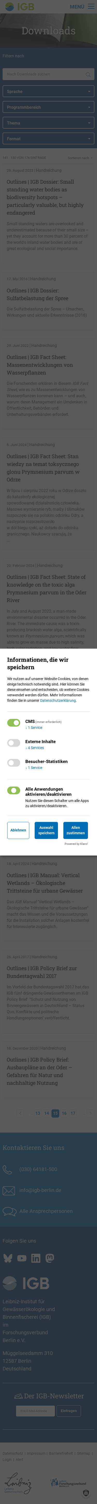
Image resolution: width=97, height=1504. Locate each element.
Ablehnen (18, 830)
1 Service (33, 727)
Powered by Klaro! (76, 844)
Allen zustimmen (75, 830)
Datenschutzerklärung (58, 700)
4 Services (34, 747)
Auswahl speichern (46, 830)
